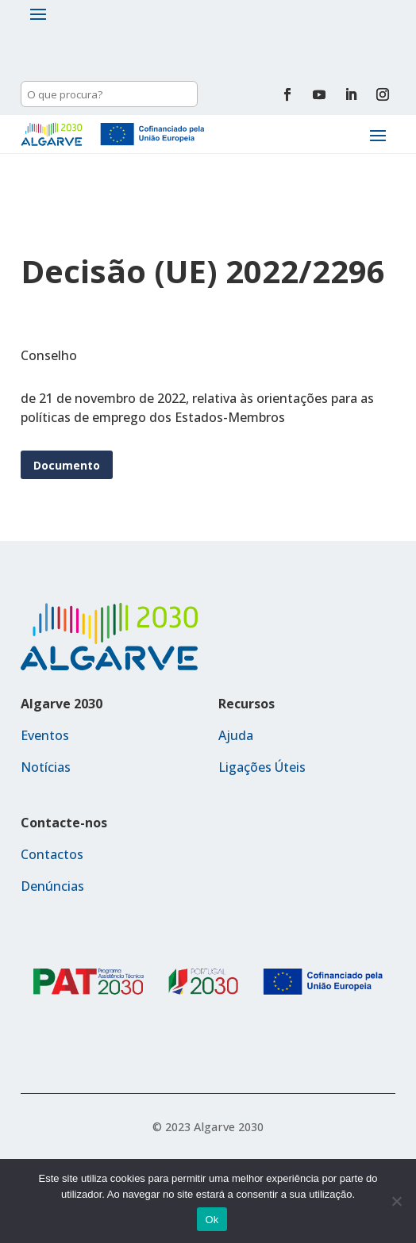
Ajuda (235, 735)
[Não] (396, 1201)
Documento (66, 465)
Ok (211, 1220)
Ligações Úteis (262, 767)
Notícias (46, 767)
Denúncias (52, 886)
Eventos (45, 735)
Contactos (52, 854)
